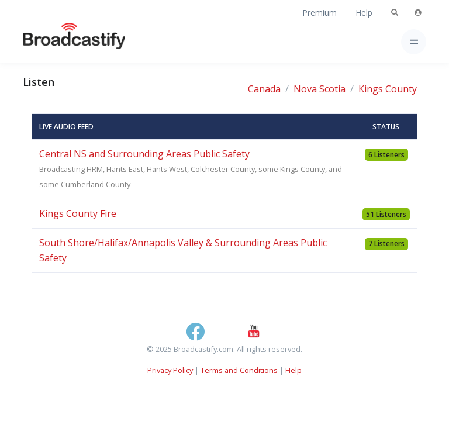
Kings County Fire (77, 213)
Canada (264, 88)
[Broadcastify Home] (55, 42)
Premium (319, 12)
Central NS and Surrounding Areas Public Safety (144, 153)
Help (363, 12)
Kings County (387, 88)
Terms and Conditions (239, 370)
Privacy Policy (170, 370)
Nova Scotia (319, 88)
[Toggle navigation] (413, 41)
